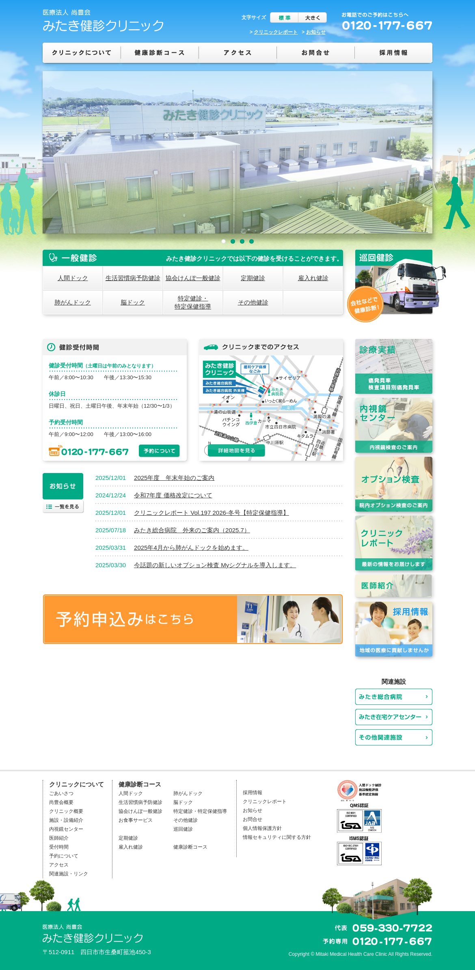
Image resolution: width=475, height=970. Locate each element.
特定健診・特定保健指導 (193, 302)
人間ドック (73, 277)
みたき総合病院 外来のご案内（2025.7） (192, 530)
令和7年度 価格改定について (173, 495)
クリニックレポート (276, 32)
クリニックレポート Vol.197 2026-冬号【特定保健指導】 (211, 512)
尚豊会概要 (61, 802)
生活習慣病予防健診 (133, 277)
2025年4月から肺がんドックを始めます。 (191, 547)
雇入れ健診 (313, 277)
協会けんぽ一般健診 (193, 277)
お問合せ (252, 819)
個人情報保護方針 (262, 828)
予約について (63, 856)
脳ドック (133, 302)
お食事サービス (136, 820)
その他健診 (253, 302)
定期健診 (253, 277)
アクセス (59, 865)
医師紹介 (59, 838)
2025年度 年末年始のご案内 (174, 477)
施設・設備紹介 (66, 820)
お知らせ (316, 32)
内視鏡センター (66, 829)
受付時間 (59, 847)
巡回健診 (183, 829)
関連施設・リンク (68, 874)
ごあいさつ (61, 793)
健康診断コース (190, 847)
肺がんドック (72, 302)
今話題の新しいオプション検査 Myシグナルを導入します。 (215, 565)
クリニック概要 (66, 811)
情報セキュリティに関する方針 (277, 837)
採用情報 (252, 792)
